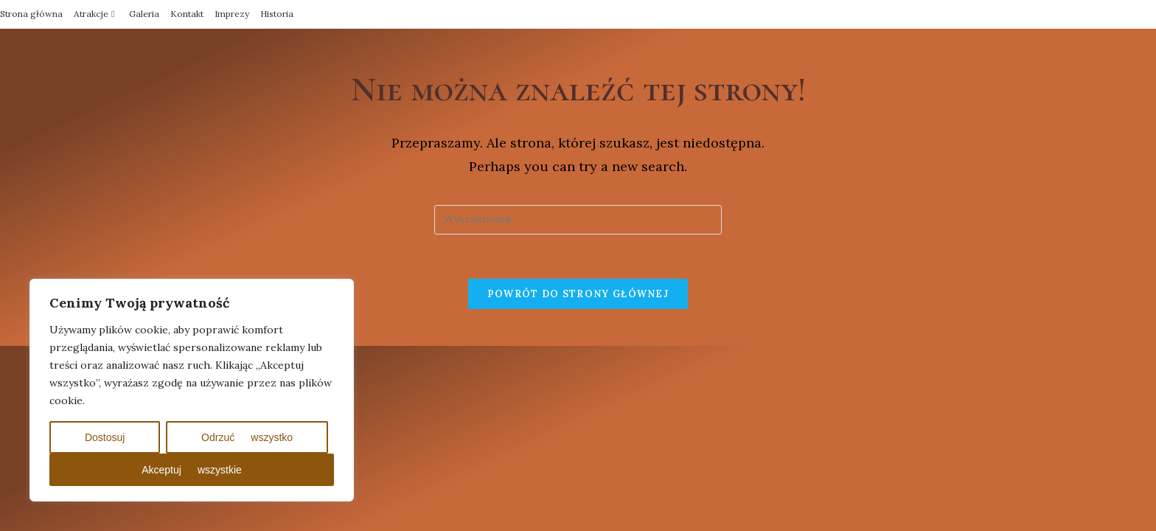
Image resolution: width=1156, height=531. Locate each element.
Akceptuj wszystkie (192, 470)
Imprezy (232, 13)
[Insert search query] (578, 220)
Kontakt (186, 13)
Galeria (144, 13)
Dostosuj (105, 437)
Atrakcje (96, 13)
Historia (276, 13)
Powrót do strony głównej (578, 294)
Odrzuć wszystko (247, 437)
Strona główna (31, 13)
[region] (191, 390)
